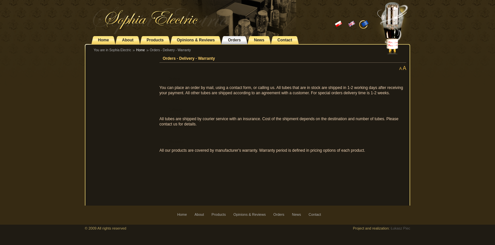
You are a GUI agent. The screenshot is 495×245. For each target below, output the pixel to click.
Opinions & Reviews (196, 40)
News (259, 40)
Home (103, 40)
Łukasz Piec (400, 228)
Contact (284, 40)
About (127, 40)
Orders (234, 40)
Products (155, 40)
